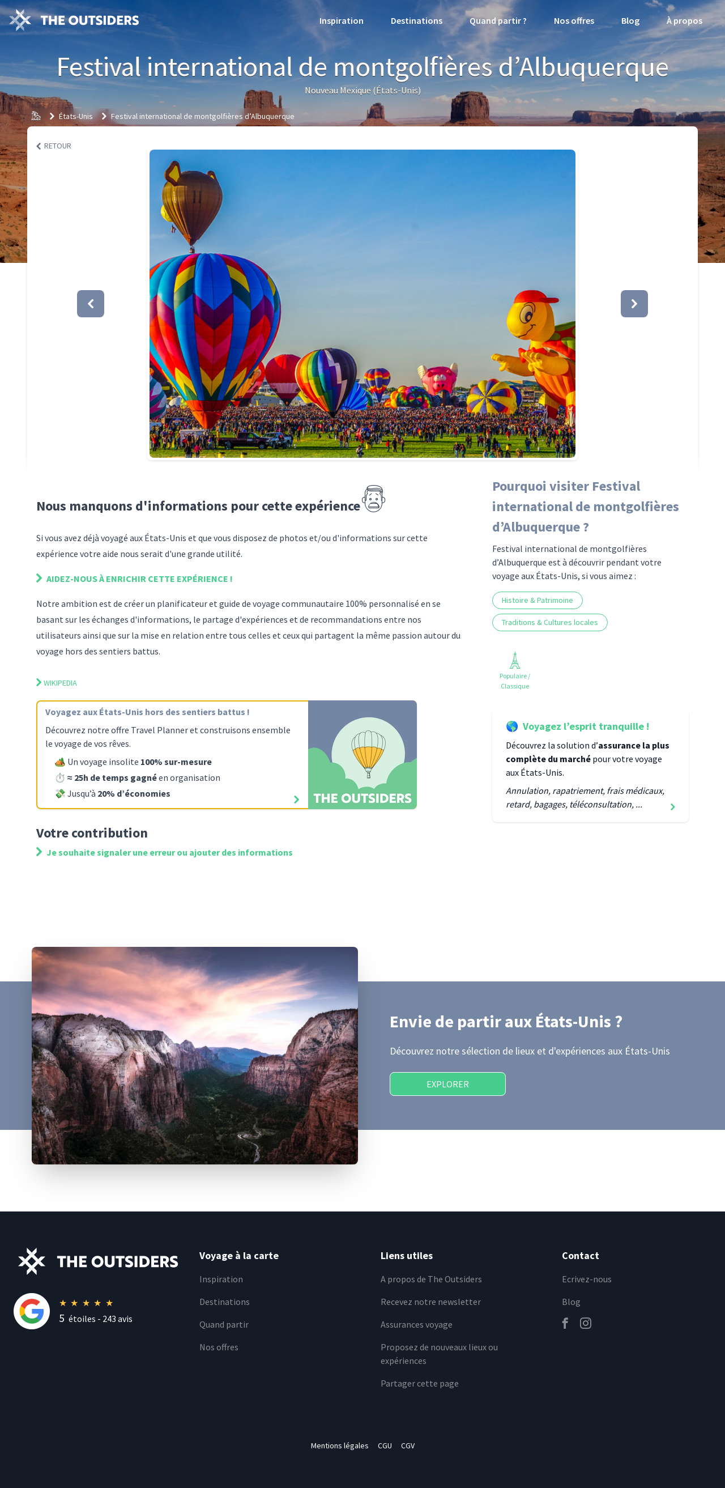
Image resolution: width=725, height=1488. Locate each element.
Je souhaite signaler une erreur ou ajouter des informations (164, 852)
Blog (630, 20)
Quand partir (224, 1324)
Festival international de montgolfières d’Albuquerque (203, 116)
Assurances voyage (417, 1324)
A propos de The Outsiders (431, 1279)
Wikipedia (56, 683)
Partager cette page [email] (420, 1383)
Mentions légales (340, 1445)
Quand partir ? (498, 20)
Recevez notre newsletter (431, 1301)
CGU (385, 1445)
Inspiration (341, 20)
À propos (684, 20)
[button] (362, 303)
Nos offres (574, 20)
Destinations (416, 20)
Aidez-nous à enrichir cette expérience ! (134, 578)
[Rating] (99, 1311)
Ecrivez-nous (587, 1279)
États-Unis (76, 116)
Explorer (448, 1084)
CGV (408, 1445)
